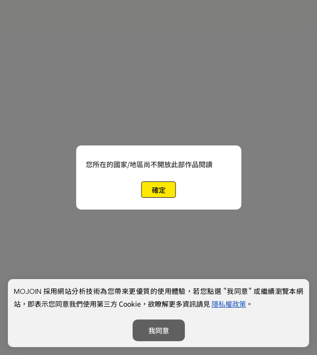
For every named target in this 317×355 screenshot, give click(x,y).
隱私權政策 (228, 304)
